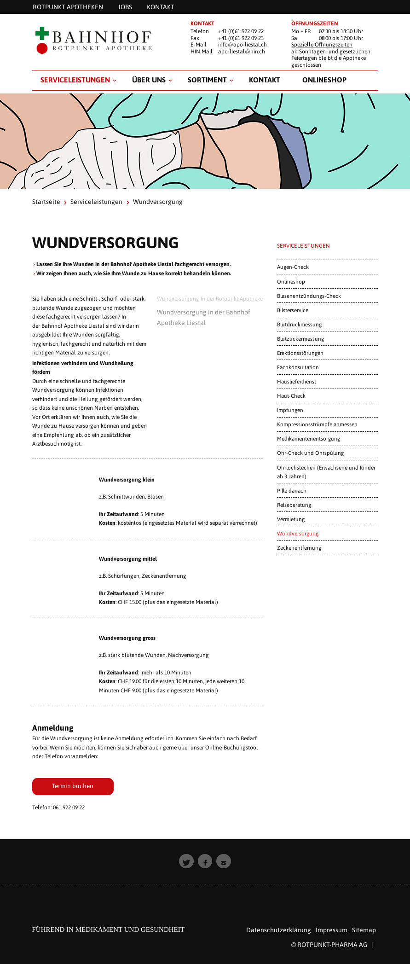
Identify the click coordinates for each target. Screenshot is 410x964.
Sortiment (207, 79)
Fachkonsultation (298, 367)
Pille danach (291, 491)
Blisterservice (292, 310)
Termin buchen (72, 786)
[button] (186, 861)
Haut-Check (291, 396)
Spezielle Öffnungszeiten (321, 44)
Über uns (149, 79)
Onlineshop (324, 79)
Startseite (46, 201)
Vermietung (291, 519)
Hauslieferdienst (296, 381)
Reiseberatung (294, 505)
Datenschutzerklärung (278, 930)
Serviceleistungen (75, 79)
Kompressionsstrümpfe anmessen (317, 424)
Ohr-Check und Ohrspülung (310, 453)
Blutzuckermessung (300, 339)
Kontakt (264, 79)
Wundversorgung (297, 533)
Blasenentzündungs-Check (309, 296)
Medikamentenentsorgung (308, 438)
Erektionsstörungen (300, 353)
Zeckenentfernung (299, 548)
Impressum (331, 930)
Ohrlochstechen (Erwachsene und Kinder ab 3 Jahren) (326, 472)
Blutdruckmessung (299, 324)
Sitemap (364, 930)
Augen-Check (293, 267)
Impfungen (290, 410)
